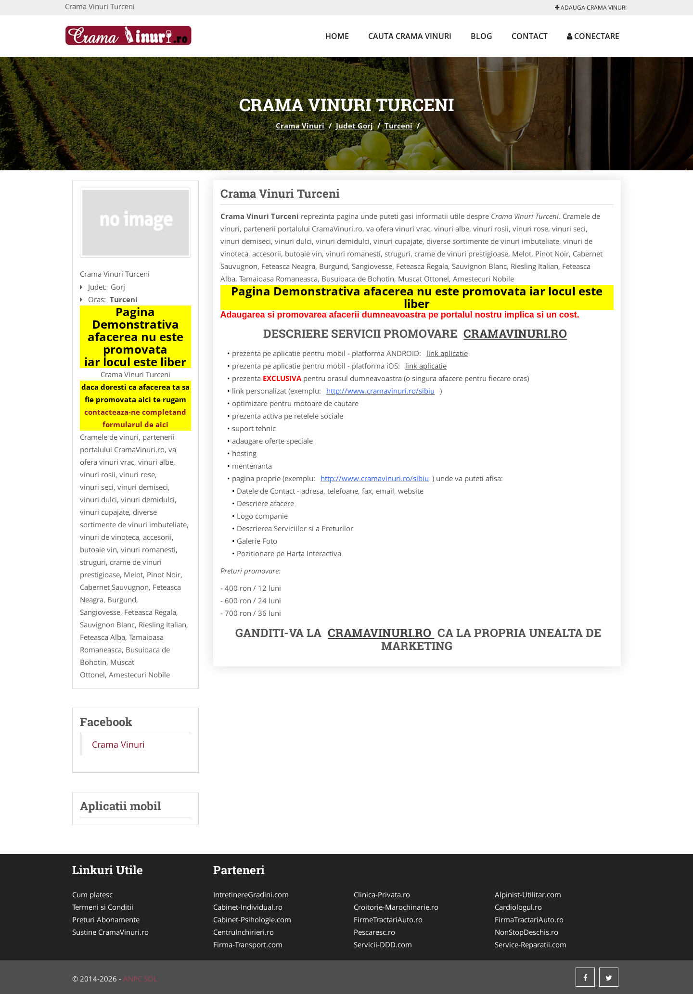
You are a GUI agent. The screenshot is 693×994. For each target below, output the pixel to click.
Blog (481, 36)
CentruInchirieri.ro (243, 932)
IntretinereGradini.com (251, 894)
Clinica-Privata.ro (382, 894)
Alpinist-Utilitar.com (528, 894)
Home (337, 36)
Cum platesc (92, 894)
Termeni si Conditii (102, 907)
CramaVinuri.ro (381, 632)
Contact (530, 36)
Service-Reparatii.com (530, 944)
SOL (150, 978)
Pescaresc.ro (374, 932)
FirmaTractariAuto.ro (529, 919)
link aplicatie (447, 353)
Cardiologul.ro (518, 907)
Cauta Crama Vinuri (409, 36)
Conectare (593, 36)
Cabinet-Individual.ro (247, 907)
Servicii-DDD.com (383, 944)
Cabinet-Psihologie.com (252, 919)
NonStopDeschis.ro (526, 932)
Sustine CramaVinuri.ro (110, 932)
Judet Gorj (354, 125)
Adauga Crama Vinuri (591, 7)
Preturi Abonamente (106, 919)
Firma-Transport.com (247, 944)
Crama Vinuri (300, 125)
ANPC (132, 978)
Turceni (398, 125)
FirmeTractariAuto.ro (388, 919)
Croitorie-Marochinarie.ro (396, 907)
